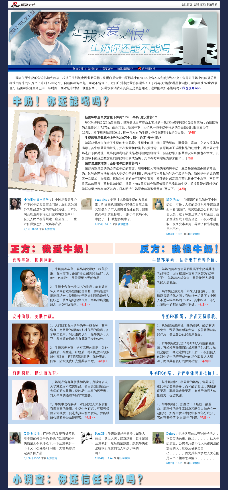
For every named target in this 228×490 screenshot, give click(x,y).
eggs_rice (101, 199)
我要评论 (107, 68)
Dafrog (170, 433)
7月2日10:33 (31, 229)
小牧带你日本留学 (36, 199)
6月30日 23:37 (32, 458)
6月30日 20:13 (103, 224)
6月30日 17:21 (174, 234)
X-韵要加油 (32, 433)
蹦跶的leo (172, 199)
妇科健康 (93, 68)
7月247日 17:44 (104, 458)
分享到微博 (146, 68)
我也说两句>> (191, 88)
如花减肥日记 (125, 68)
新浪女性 (78, 68)
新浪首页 (199, 4)
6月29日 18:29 (174, 463)
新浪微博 (50, 229)
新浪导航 (212, 4)
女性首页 (186, 4)
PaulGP (100, 433)
